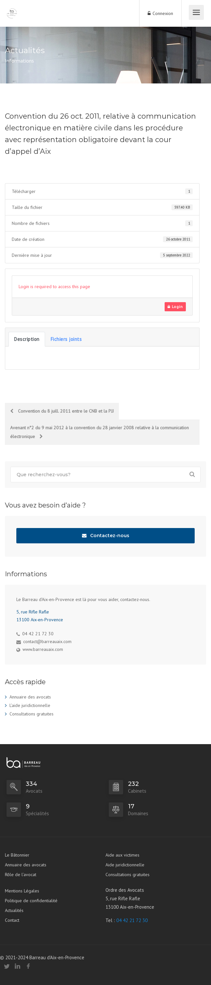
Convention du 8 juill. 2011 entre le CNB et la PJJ (62, 411)
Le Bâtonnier (17, 855)
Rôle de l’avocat (20, 874)
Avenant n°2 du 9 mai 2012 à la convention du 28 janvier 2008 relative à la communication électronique (99, 432)
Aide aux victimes (122, 855)
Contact (12, 920)
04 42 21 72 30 (132, 920)
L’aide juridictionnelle (29, 705)
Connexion (160, 13)
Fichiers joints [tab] (66, 339)
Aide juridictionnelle (125, 865)
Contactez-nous (105, 535)
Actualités (14, 910)
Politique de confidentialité (31, 901)
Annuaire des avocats (30, 697)
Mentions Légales (22, 891)
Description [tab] (27, 339)
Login (175, 306)
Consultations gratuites (31, 714)
